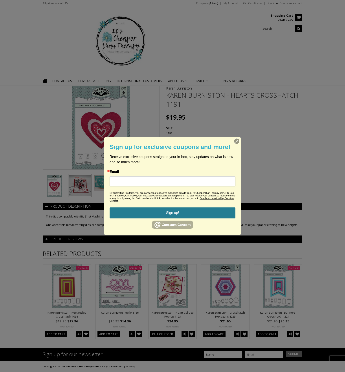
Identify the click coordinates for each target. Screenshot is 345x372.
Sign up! (172, 213)
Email (114, 172)
